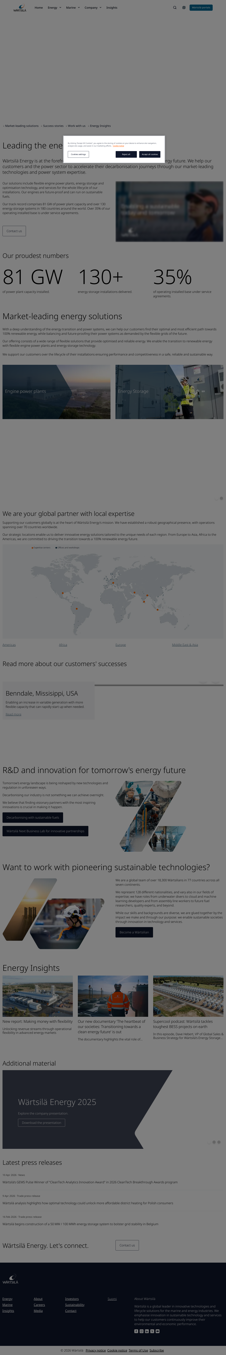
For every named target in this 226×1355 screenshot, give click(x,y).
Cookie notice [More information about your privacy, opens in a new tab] (118, 146)
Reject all (126, 154)
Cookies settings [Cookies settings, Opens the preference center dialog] (78, 154)
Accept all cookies (150, 154)
